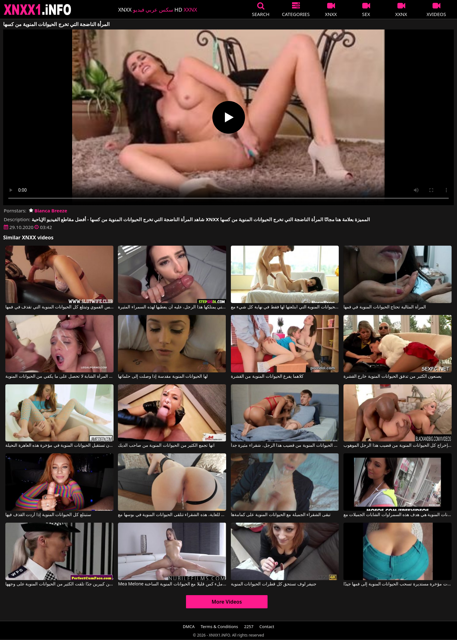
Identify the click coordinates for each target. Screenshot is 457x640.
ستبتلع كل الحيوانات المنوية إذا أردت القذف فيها (48, 514)
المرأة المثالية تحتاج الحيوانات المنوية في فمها (384, 307)
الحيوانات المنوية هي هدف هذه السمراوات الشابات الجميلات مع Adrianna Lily (397, 514)
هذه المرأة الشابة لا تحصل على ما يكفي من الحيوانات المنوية (59, 376)
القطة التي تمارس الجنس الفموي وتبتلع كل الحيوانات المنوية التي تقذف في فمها (59, 307)
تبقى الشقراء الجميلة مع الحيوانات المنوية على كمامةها (281, 514)
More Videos (226, 601)
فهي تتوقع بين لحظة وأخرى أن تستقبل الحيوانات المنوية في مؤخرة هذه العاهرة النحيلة (59, 445)
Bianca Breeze (48, 210)
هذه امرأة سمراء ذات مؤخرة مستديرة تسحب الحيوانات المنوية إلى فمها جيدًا (397, 584)
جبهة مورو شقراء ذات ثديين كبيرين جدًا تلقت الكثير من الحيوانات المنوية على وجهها (59, 584)
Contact (266, 626)
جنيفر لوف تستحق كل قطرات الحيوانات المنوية (274, 584)
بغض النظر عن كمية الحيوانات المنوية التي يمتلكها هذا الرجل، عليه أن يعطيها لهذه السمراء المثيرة (172, 307)
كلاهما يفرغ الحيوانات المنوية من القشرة (267, 376)
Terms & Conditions (219, 626)
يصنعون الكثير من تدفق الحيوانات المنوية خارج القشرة (392, 376)
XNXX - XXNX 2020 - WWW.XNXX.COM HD (37, 9)
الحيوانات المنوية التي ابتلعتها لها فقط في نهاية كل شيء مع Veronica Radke (285, 307)
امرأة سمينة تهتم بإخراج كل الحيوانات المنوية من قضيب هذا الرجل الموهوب (397, 445)
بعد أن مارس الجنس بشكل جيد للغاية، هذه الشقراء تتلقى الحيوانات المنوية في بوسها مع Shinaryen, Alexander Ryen (172, 514)
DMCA (189, 626)
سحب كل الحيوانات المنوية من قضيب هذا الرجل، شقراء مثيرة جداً (285, 445)
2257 (248, 626)
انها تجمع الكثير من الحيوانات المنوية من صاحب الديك (166, 445)
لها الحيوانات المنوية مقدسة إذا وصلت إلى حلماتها (162, 376)
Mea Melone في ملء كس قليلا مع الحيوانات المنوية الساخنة (172, 584)
